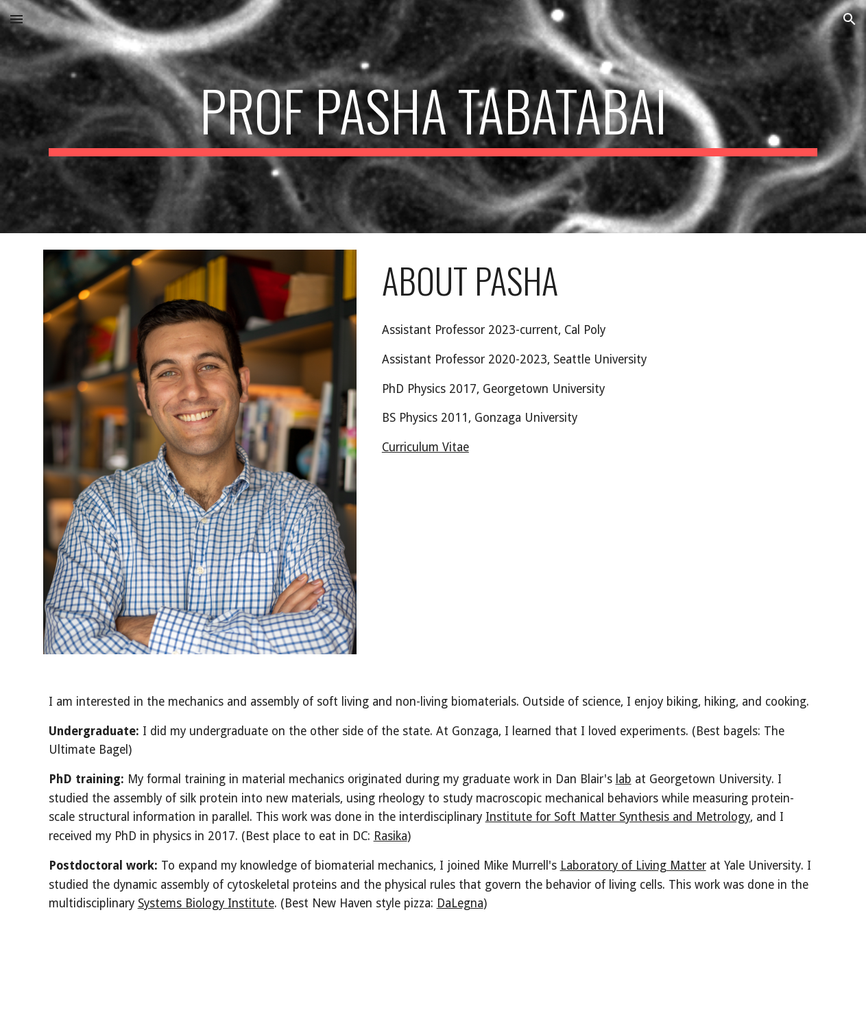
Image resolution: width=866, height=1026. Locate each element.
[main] (433, 116)
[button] (16, 19)
